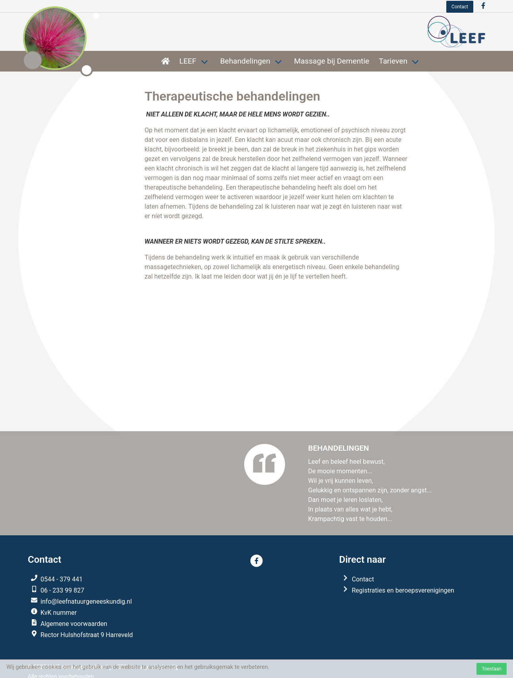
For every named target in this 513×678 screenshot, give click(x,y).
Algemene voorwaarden (73, 624)
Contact (459, 7)
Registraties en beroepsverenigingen (403, 590)
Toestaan (491, 669)
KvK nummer (58, 612)
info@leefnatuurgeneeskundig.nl (86, 601)
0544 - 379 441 (61, 579)
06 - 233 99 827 (62, 590)
